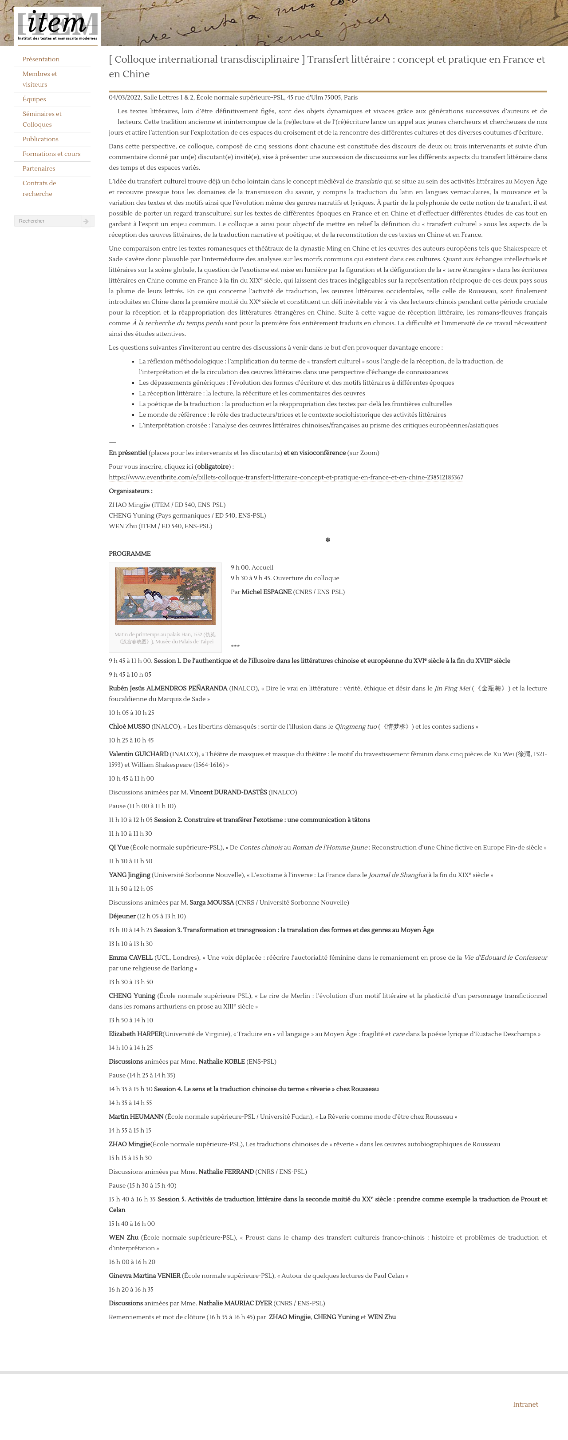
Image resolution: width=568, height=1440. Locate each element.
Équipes (34, 100)
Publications (41, 140)
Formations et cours (51, 154)
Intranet (525, 1404)
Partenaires (39, 169)
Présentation (41, 60)
